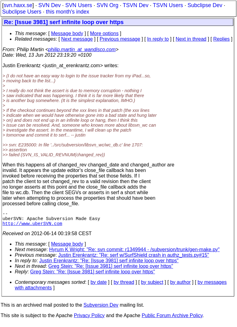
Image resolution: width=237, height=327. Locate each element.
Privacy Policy (89, 319)
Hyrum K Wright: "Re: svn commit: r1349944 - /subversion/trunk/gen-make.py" (134, 253)
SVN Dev (49, 5)
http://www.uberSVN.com (32, 227)
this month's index (67, 12)
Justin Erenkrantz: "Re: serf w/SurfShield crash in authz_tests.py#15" (133, 258)
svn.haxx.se (18, 5)
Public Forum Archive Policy (172, 319)
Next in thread (191, 39)
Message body (67, 33)
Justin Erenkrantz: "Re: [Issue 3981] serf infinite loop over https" (109, 264)
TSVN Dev (135, 5)
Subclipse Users (21, 12)
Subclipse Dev (205, 5)
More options (104, 33)
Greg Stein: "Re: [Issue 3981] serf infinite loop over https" (110, 269)
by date (98, 285)
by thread (124, 285)
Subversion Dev (101, 308)
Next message (77, 39)
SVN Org (107, 5)
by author (180, 285)
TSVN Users (168, 5)
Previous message (120, 39)
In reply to (158, 39)
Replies (221, 39)
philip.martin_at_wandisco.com (82, 49)
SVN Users (78, 5)
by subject (152, 285)
